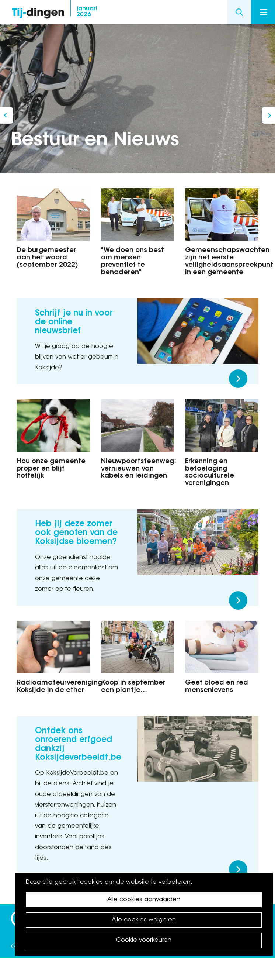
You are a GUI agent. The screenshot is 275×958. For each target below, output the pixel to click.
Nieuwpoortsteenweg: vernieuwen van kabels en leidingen (137, 469)
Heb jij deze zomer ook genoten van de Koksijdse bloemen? (76, 533)
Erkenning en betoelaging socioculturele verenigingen (209, 472)
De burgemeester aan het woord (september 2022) (47, 258)
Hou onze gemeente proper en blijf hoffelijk (51, 469)
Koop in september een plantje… (133, 687)
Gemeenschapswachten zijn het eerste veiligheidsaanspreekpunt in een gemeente (221, 261)
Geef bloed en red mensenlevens (216, 687)
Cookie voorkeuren (143, 940)
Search (239, 12)
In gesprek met (268, 115)
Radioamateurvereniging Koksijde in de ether (53, 687)
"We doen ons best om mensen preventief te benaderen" (132, 261)
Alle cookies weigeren (144, 920)
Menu (263, 12)
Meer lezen (238, 378)
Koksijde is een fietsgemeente (6, 115)
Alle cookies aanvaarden (143, 900)
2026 (86, 12)
